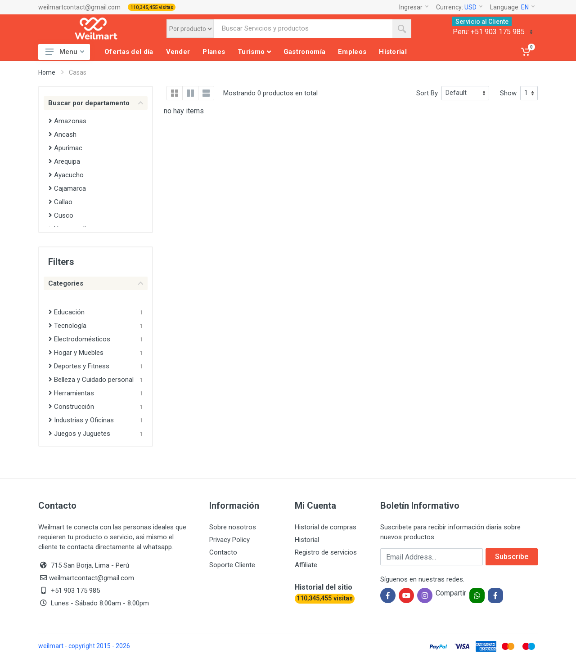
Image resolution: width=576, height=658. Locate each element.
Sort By (427, 93)
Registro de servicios (326, 552)
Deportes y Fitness (79, 366)
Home (46, 72)
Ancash (62, 134)
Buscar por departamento (95, 103)
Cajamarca (67, 188)
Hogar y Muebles (76, 353)
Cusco (61, 215)
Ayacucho (66, 175)
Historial (307, 540)
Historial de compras (325, 527)
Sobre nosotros (232, 527)
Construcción (71, 407)
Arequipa (64, 161)
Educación (67, 312)
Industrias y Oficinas (81, 420)
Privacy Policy (229, 540)
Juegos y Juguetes (79, 434)
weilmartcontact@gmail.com (79, 7)
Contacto (223, 552)
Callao (60, 202)
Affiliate (306, 565)
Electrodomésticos (79, 339)
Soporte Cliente (232, 565)
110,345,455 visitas (151, 7)
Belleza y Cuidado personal (91, 380)
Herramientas (71, 393)
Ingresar (413, 7)
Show (508, 93)
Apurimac (65, 148)
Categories (95, 283)
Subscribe (511, 556)
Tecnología (67, 326)
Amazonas (67, 121)
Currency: (459, 7)
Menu (64, 52)
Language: (512, 7)
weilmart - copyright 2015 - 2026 (84, 645)
